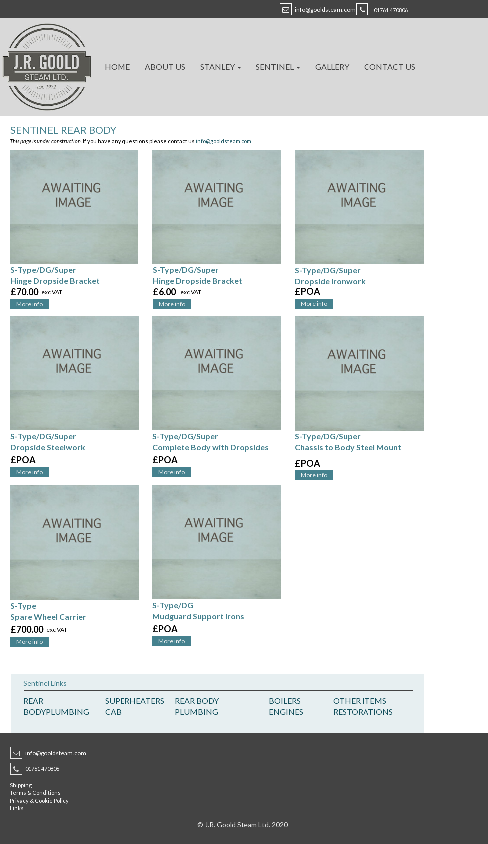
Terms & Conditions (35, 792)
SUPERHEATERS (134, 700)
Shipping (21, 785)
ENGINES (286, 711)
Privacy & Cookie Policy (39, 800)
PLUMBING (67, 711)
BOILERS (285, 700)
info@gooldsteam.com (325, 9)
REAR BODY (197, 700)
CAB (113, 711)
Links (17, 808)
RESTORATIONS (363, 711)
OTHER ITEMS (359, 700)
